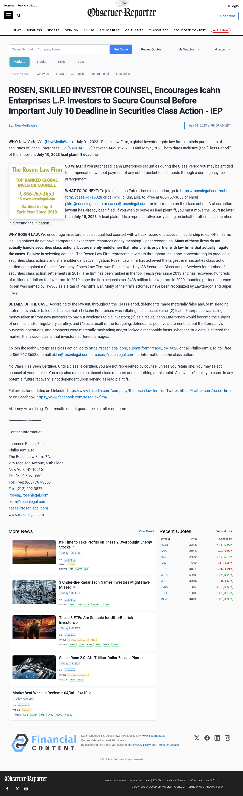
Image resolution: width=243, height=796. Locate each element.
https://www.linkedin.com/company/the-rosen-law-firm (113, 391)
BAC (163, 562)
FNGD (98, 644)
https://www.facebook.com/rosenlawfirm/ (72, 397)
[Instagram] (227, 742)
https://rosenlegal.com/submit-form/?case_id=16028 (133, 348)
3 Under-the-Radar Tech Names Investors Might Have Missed (104, 584)
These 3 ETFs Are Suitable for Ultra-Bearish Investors (96, 620)
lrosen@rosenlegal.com (29, 495)
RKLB (80, 679)
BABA (89, 644)
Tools (80, 61)
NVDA (86, 604)
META (79, 569)
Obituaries (134, 30)
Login (235, 6)
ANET (81, 644)
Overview (43, 73)
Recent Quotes (151, 49)
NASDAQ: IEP (80, 148)
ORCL (164, 593)
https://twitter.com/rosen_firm (205, 391)
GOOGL (68, 715)
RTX (108, 604)
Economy (26, 710)
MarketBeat (70, 560)
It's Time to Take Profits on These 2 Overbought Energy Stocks (105, 544)
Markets (19, 61)
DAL (42, 715)
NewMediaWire (59, 142)
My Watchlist (186, 49)
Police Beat (110, 30)
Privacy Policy (142, 744)
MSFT (164, 581)
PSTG (95, 604)
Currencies (78, 73)
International (100, 73)
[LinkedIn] (217, 742)
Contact (179, 786)
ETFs (61, 61)
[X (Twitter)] (197, 742)
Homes (9, 5)
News (17, 30)
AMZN (72, 644)
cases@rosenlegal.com (128, 204)
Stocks (41, 61)
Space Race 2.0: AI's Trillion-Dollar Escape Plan (101, 658)
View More (146, 531)
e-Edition (220, 30)
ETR (71, 569)
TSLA (164, 599)
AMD (163, 556)
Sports (53, 30)
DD (79, 604)
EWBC (50, 715)
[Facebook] (207, 742)
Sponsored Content (190, 30)
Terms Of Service (168, 744)
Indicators (219, 49)
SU (86, 569)
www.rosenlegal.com (26, 514)
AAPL (72, 604)
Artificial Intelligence (78, 640)
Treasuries (123, 73)
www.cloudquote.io (153, 735)
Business (34, 30)
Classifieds (159, 30)
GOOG (59, 715)
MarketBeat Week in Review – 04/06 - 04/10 (52, 693)
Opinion (72, 30)
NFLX (106, 644)
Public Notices (27, 5)
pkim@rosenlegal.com (84, 204)
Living (89, 30)
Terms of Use (195, 786)
